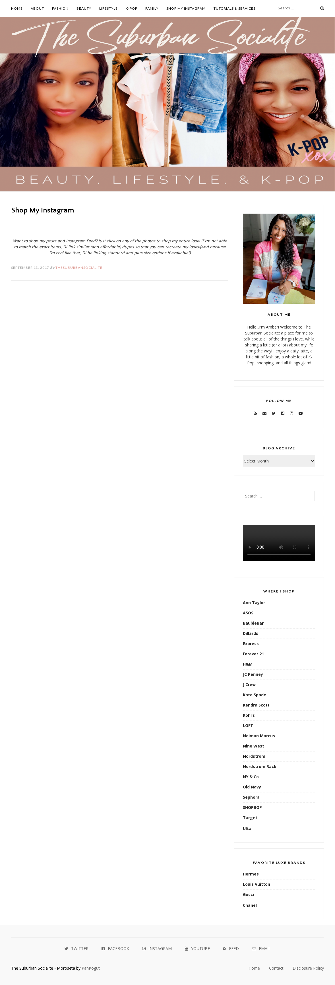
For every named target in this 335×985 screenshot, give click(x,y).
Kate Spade (254, 694)
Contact (276, 968)
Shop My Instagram (186, 8)
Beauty (83, 8)
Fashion (60, 8)
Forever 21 (253, 653)
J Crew (249, 684)
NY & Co (251, 776)
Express (251, 643)
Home (17, 8)
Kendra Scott (256, 705)
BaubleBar (253, 623)
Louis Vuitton (256, 884)
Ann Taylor (254, 602)
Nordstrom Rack (259, 766)
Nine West (253, 746)
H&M (248, 664)
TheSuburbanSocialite (78, 267)
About (37, 8)
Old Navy (252, 787)
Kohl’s (249, 715)
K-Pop (131, 8)
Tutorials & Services (234, 8)
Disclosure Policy (308, 968)
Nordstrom (254, 756)
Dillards (250, 633)
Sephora (251, 797)
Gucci (248, 894)
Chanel (250, 905)
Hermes (251, 874)
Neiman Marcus (259, 735)
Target (250, 817)
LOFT (248, 725)
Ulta (247, 828)
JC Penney (253, 674)
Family (151, 8)
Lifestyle (108, 8)
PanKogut (91, 968)
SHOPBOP (252, 807)
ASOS (248, 613)
